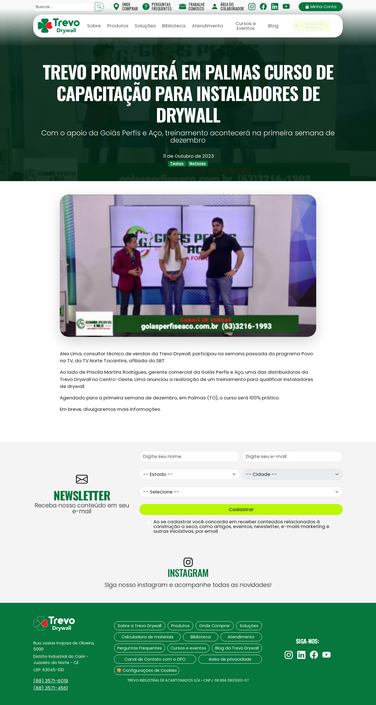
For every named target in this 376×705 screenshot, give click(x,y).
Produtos (117, 25)
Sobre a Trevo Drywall (139, 626)
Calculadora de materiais (147, 637)
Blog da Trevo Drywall (237, 648)
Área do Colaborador (227, 6)
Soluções (145, 25)
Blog (273, 25)
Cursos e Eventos (245, 26)
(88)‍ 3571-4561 (50, 688)
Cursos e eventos (188, 648)
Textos (177, 163)
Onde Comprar (214, 626)
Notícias (197, 163)
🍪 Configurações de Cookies (146, 670)
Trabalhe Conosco (192, 6)
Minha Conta (320, 6)
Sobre (94, 25)
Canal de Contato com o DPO (155, 659)
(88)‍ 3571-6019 (50, 680)
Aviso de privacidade (230, 659)
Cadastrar (241, 509)
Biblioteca (173, 25)
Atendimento (207, 25)
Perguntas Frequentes (157, 6)
